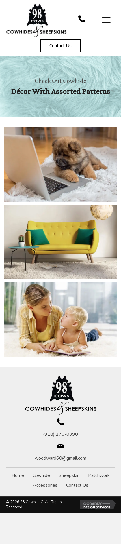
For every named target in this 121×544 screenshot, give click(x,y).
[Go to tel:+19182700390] (81, 18)
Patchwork (99, 475)
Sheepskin (69, 475)
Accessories (45, 485)
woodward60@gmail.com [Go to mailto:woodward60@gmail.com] (60, 458)
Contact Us (77, 485)
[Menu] (106, 20)
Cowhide (41, 475)
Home (18, 475)
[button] (60, 46)
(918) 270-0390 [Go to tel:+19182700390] (60, 434)
